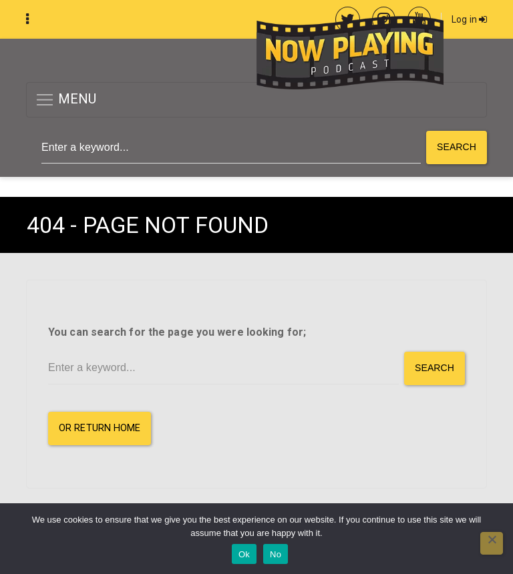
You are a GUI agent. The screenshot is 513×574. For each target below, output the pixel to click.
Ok (244, 554)
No (275, 554)
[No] (491, 543)
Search (456, 146)
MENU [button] (66, 99)
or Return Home (99, 428)
